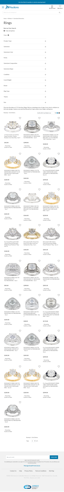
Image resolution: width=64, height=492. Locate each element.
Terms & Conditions (40, 471)
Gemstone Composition (25, 63)
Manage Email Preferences (32, 465)
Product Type (25, 41)
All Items (10, 18)
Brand (25, 85)
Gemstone (25, 46)
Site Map (51, 471)
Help (20, 471)
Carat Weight (25, 80)
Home (5, 18)
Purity (25, 58)
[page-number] (33, 441)
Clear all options (9, 31)
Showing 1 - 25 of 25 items (9, 112)
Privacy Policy (28, 471)
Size (25, 102)
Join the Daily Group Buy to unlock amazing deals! (32, 2)
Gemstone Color (25, 52)
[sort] (46, 113)
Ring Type (25, 91)
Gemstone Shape (25, 69)
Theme (25, 97)
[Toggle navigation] (3, 7)
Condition (25, 74)
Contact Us (13, 471)
